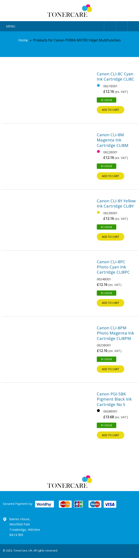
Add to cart (110, 110)
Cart (133, 25)
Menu (10, 26)
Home (23, 40)
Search (121, 25)
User (109, 25)
